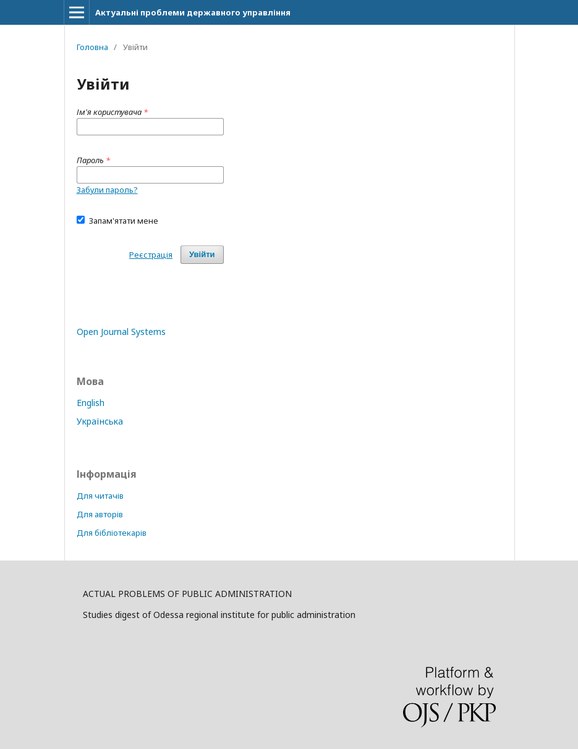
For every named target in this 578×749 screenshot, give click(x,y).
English (90, 402)
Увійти (202, 254)
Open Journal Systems (121, 331)
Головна (92, 47)
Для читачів (100, 495)
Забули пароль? (107, 189)
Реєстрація (150, 254)
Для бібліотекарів (112, 532)
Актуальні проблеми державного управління (193, 12)
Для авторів (100, 514)
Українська (100, 421)
